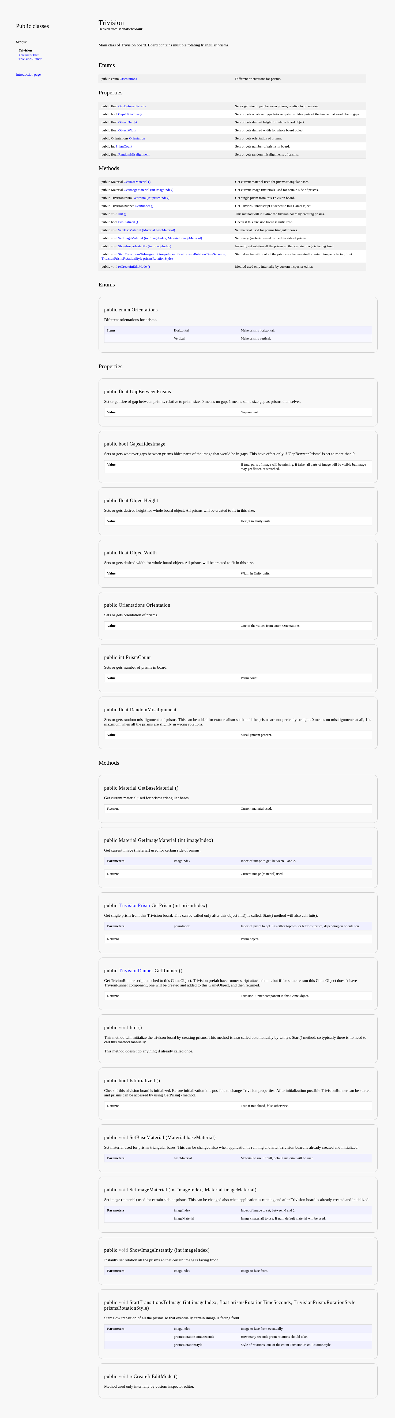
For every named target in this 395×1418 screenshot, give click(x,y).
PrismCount (124, 146)
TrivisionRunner (30, 59)
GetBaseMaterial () (137, 182)
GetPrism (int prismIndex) (151, 198)
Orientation (137, 138)
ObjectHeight (127, 122)
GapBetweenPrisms (132, 106)
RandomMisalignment (133, 154)
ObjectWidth (127, 130)
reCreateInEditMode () (134, 266)
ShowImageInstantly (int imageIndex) (144, 246)
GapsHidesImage (130, 114)
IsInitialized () (128, 222)
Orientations (128, 79)
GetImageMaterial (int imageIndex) (149, 190)
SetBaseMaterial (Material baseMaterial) (146, 230)
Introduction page (28, 74)
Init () (122, 214)
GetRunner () (144, 206)
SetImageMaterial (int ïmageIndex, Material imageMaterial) (160, 238)
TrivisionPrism (29, 55)
